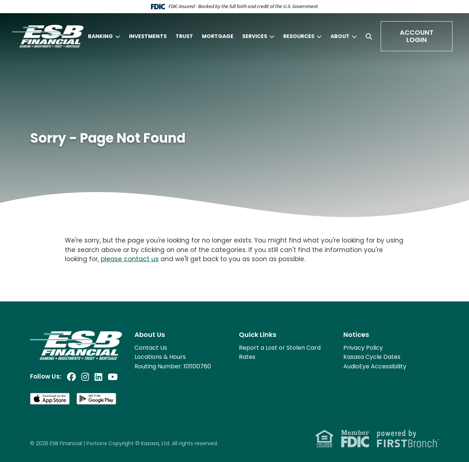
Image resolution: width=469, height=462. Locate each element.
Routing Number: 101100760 (172, 366)
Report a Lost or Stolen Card (280, 347)
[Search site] (369, 36)
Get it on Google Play (97, 399)
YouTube (113, 376)
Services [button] (254, 36)
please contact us (130, 259)
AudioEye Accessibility (374, 366)
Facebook (71, 376)
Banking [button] (100, 36)
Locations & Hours (160, 357)
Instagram (85, 376)
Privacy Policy (363, 347)
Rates (247, 357)
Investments (148, 36)
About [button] (340, 36)
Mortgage (217, 36)
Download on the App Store (50, 399)
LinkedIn (98, 376)
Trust (184, 36)
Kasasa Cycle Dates (371, 357)
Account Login (416, 36)
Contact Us (150, 347)
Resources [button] (298, 36)
